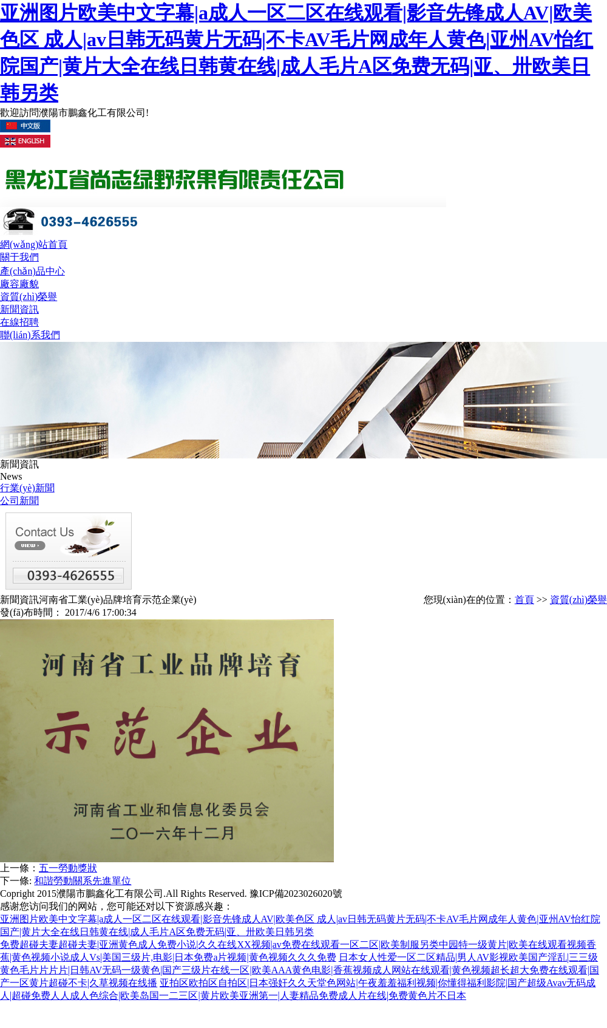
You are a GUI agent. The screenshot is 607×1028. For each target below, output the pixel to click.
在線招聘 (19, 322)
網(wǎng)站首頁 (33, 244)
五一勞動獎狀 (68, 868)
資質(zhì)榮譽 (28, 296)
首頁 (524, 599)
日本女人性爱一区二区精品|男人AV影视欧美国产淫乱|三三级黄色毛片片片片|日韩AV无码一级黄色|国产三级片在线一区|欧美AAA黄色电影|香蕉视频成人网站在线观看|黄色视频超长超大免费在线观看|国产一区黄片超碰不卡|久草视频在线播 (299, 970)
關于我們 (19, 257)
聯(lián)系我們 (30, 335)
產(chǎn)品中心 (32, 271)
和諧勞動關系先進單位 (82, 881)
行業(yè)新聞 (27, 488)
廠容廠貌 (19, 284)
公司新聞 (19, 500)
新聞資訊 (19, 309)
